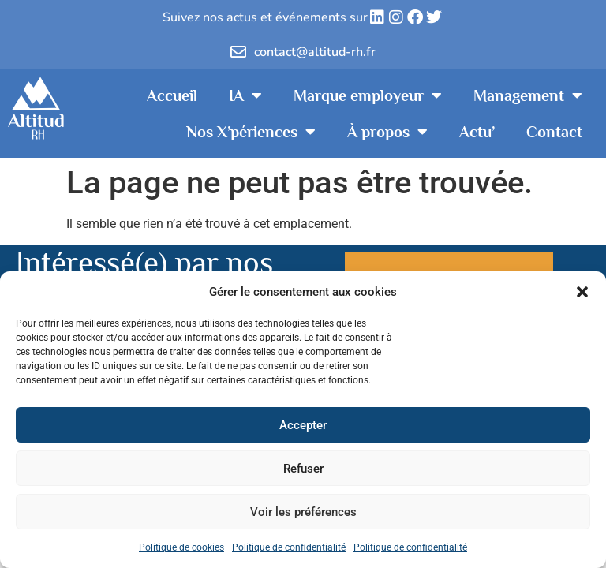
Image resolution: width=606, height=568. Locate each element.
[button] (582, 292)
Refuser (303, 469)
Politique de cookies (181, 547)
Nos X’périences (251, 132)
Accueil (172, 95)
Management (527, 95)
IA (245, 95)
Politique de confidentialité (289, 547)
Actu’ (477, 131)
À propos (387, 132)
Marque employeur (368, 95)
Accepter (303, 425)
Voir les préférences (303, 512)
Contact (554, 131)
